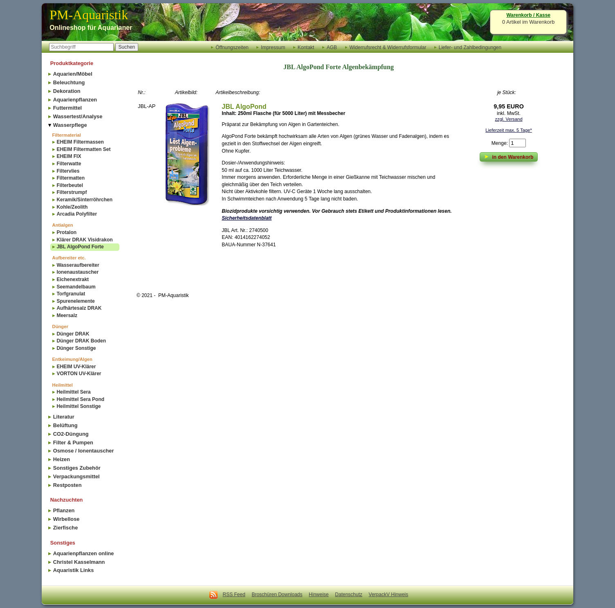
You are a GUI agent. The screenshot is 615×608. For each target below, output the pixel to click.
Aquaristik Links (73, 570)
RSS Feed (234, 594)
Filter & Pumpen (73, 442)
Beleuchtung (69, 82)
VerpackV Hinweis (389, 594)
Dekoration (67, 91)
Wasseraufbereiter (77, 265)
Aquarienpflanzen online (83, 553)
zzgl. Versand (508, 119)
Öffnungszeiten (232, 47)
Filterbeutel (69, 185)
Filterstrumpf (71, 192)
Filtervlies (67, 171)
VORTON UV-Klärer (78, 373)
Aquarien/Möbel (72, 74)
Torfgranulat (70, 294)
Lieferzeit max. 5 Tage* (508, 130)
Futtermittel (67, 108)
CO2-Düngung (71, 434)
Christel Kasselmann (79, 562)
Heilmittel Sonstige (78, 406)
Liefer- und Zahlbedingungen (470, 47)
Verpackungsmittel (76, 476)
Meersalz (66, 315)
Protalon (66, 232)
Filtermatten (70, 178)
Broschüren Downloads (276, 594)
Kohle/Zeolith (72, 207)
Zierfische (65, 528)
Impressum (273, 47)
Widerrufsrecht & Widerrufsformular (387, 47)
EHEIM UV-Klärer (76, 366)
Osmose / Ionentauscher (83, 451)
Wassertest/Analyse (77, 116)
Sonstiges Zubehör (77, 468)
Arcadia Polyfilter (76, 214)
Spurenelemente (75, 301)
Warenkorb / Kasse (528, 15)
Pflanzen (64, 510)
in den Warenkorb (509, 157)
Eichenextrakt (72, 279)
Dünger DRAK (72, 334)
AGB (332, 47)
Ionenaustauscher (77, 272)
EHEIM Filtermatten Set (83, 149)
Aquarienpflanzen (75, 100)
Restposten (67, 485)
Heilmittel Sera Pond (80, 399)
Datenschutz (348, 594)
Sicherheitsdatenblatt (247, 218)
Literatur (63, 417)
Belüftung (65, 425)
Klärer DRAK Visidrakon (84, 240)
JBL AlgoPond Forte (79, 247)
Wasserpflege (70, 125)
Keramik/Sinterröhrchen (84, 200)
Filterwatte (68, 164)
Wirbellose (66, 519)
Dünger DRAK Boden (81, 341)
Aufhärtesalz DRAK (78, 308)
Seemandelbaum (75, 287)
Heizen (61, 459)
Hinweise (319, 594)
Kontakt (306, 47)
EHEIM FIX (68, 156)
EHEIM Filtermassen (79, 142)
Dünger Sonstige (76, 348)
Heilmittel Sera (73, 392)
